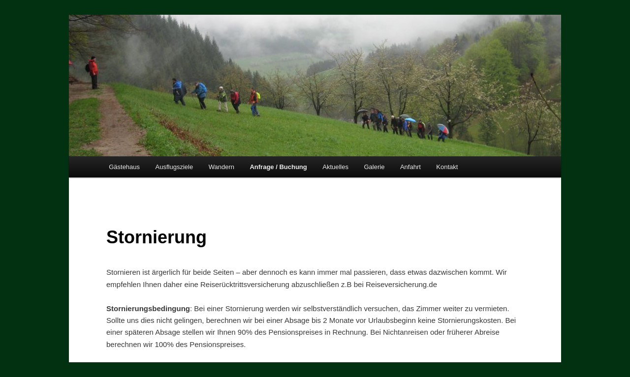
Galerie (374, 167)
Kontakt (447, 167)
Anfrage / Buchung (278, 167)
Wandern (221, 167)
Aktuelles (335, 167)
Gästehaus (124, 167)
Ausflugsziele (174, 167)
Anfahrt (410, 167)
